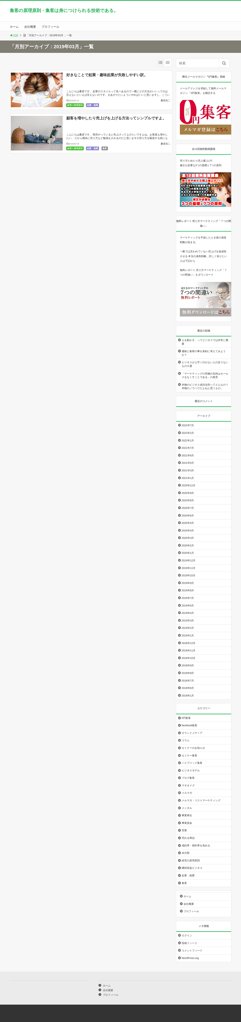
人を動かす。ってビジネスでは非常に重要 (205, 342)
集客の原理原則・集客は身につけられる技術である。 (64, 10)
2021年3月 (188, 470)
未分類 (185, 852)
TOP (14, 35)
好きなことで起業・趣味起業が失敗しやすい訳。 (107, 75)
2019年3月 (188, 620)
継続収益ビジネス (192, 867)
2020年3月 (188, 537)
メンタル (187, 807)
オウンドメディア (192, 732)
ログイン (187, 935)
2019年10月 (189, 575)
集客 (104, 148)
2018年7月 (188, 680)
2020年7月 (188, 507)
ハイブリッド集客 (192, 762)
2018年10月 (189, 658)
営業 (184, 830)
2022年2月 (188, 432)
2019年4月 (188, 612)
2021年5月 (188, 462)
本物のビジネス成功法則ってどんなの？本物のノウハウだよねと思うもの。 (205, 386)
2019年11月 (189, 568)
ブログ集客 (188, 777)
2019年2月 (188, 627)
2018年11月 (189, 650)
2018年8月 (188, 673)
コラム (185, 740)
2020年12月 (189, 485)
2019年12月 (189, 560)
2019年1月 (188, 635)
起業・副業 (92, 105)
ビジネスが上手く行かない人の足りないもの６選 (205, 364)
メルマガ (187, 792)
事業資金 (187, 822)
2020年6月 (188, 515)
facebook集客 (189, 725)
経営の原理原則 (75, 105)
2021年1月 (188, 478)
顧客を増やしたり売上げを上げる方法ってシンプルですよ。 (116, 118)
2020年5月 (188, 522)
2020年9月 (188, 492)
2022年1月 (188, 440)
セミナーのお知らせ (193, 747)
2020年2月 (188, 545)
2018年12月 (189, 643)
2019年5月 (188, 605)
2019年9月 (188, 583)
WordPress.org (190, 958)
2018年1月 (188, 695)
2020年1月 (188, 552)
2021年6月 (188, 455)
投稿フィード (189, 943)
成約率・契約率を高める (196, 845)
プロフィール (50, 26)
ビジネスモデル (191, 770)
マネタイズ (188, 785)
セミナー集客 (189, 755)
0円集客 (186, 717)
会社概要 (30, 26)
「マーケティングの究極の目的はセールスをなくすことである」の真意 (205, 375)
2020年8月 (188, 500)
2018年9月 (188, 665)
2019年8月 (188, 590)
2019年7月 (188, 597)
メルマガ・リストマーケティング (201, 800)
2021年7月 (188, 447)
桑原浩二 (165, 100)
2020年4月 (188, 530)
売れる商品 (188, 837)
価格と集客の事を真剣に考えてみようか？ (204, 353)
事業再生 (187, 815)
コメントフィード (192, 950)
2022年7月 (188, 425)
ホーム (14, 26)
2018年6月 (188, 688)
